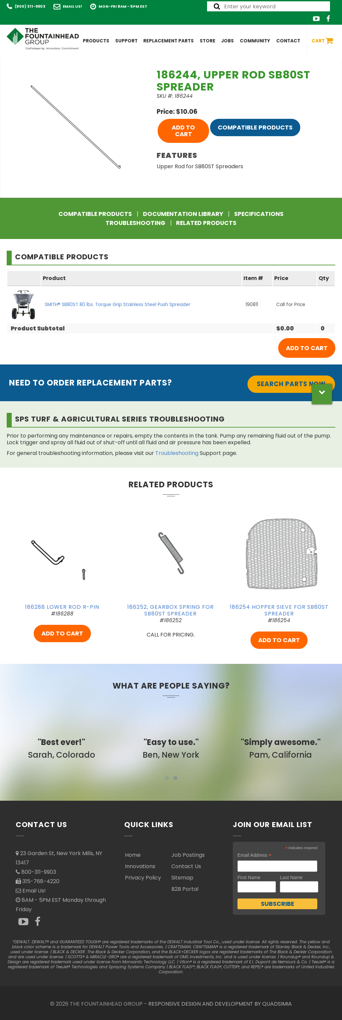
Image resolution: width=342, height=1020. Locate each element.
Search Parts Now (291, 384)
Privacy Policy (143, 877)
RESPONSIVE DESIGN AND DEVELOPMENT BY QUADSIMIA (220, 1004)
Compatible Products (255, 127)
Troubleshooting (135, 223)
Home (133, 855)
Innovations (140, 866)
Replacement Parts (168, 41)
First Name (248, 877)
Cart (322, 41)
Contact (288, 41)
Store (207, 41)
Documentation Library (183, 214)
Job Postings (188, 855)
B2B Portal (184, 889)
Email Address (254, 855)
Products (96, 41)
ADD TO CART (183, 130)
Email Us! (72, 6)
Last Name (291, 877)
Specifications (259, 214)
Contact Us (186, 866)
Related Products (206, 223)
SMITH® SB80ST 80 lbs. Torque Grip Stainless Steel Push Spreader (117, 304)
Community (255, 41)
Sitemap (182, 877)
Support (126, 41)
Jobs (227, 41)
